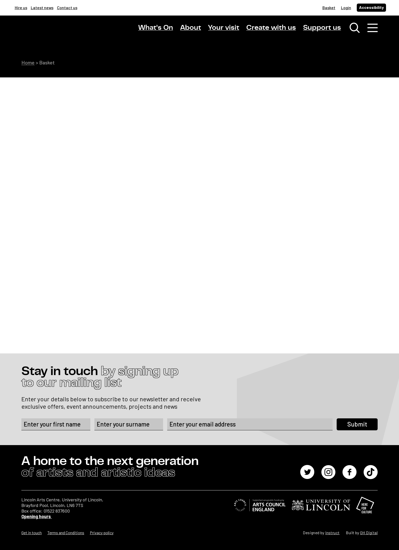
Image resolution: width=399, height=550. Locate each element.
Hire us (21, 7)
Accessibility (371, 7)
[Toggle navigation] (372, 28)
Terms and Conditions (65, 532)
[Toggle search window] (355, 28)
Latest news (42, 7)
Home (28, 62)
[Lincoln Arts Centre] (57, 32)
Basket (328, 7)
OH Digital (369, 532)
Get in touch (31, 532)
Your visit (223, 27)
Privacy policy (101, 532)
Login (346, 7)
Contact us (67, 7)
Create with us (271, 27)
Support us (322, 27)
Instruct (332, 532)
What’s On (155, 27)
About (190, 27)
